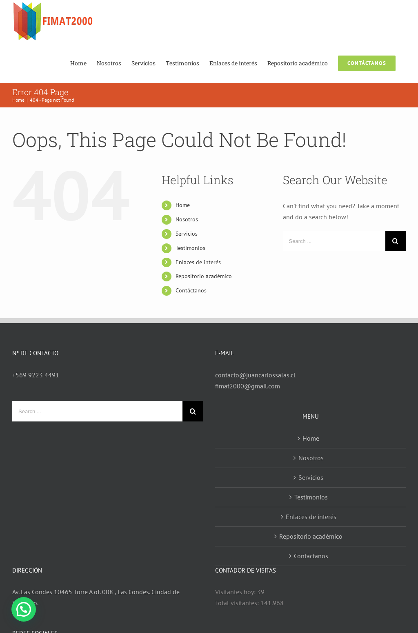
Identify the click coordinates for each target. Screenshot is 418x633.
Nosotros (187, 219)
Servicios (187, 233)
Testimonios (190, 248)
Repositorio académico (204, 276)
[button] (23, 609)
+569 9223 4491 (35, 375)
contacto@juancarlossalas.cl (255, 375)
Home (183, 205)
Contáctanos (191, 290)
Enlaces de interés (198, 262)
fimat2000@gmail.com (247, 386)
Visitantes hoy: (236, 592)
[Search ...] (334, 241)
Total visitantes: (237, 603)
